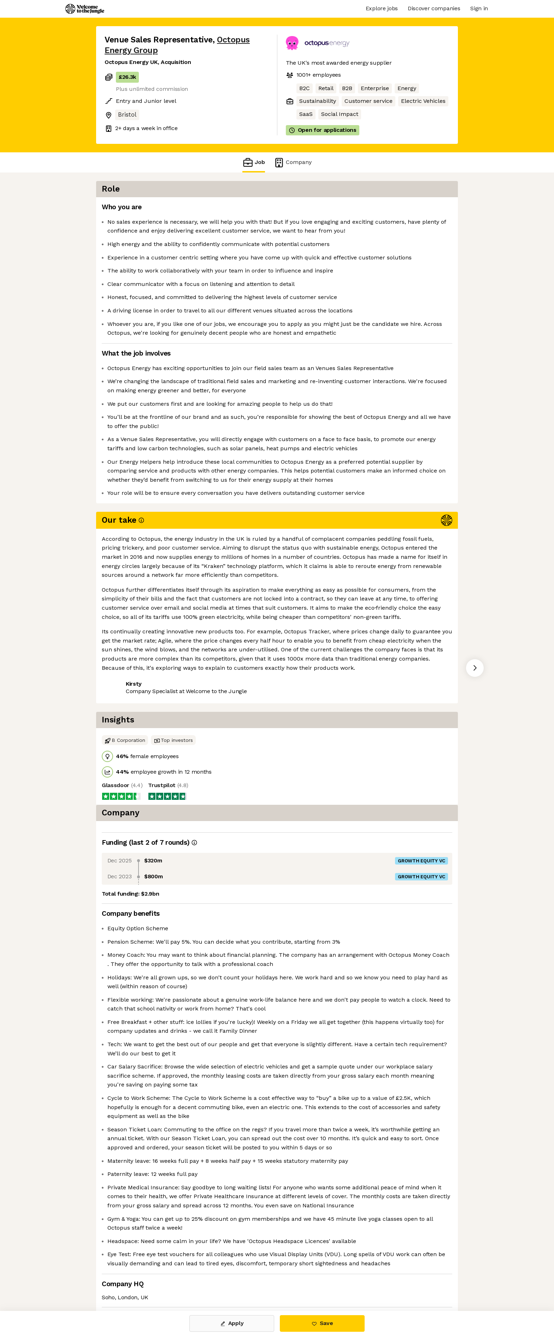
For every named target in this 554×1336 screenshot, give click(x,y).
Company (292, 162)
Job (253, 162)
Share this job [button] (124, 701)
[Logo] (84, 9)
